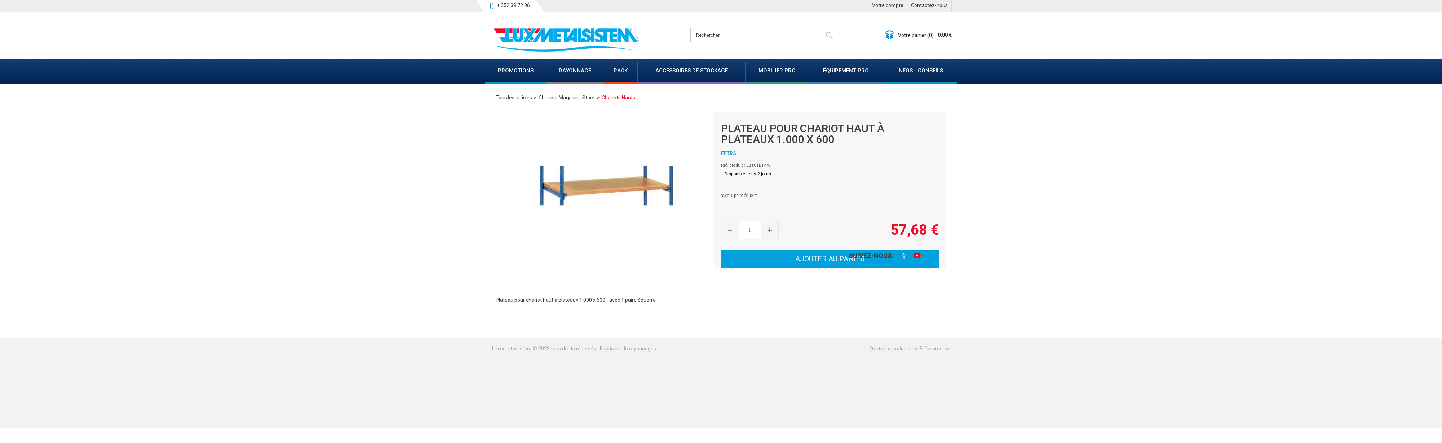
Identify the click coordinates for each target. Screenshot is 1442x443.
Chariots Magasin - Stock (567, 97)
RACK (621, 70)
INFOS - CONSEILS (920, 70)
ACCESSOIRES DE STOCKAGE (691, 70)
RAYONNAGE (575, 70)
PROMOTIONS (516, 70)
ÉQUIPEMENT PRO (846, 70)
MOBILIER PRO (777, 70)
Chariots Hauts (618, 97)
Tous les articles (514, 97)
